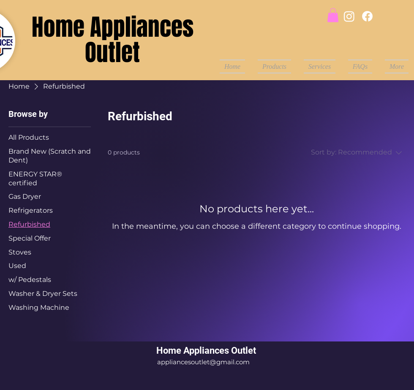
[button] (333, 15)
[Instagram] (349, 16)
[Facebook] (367, 16)
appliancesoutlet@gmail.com (203, 362)
